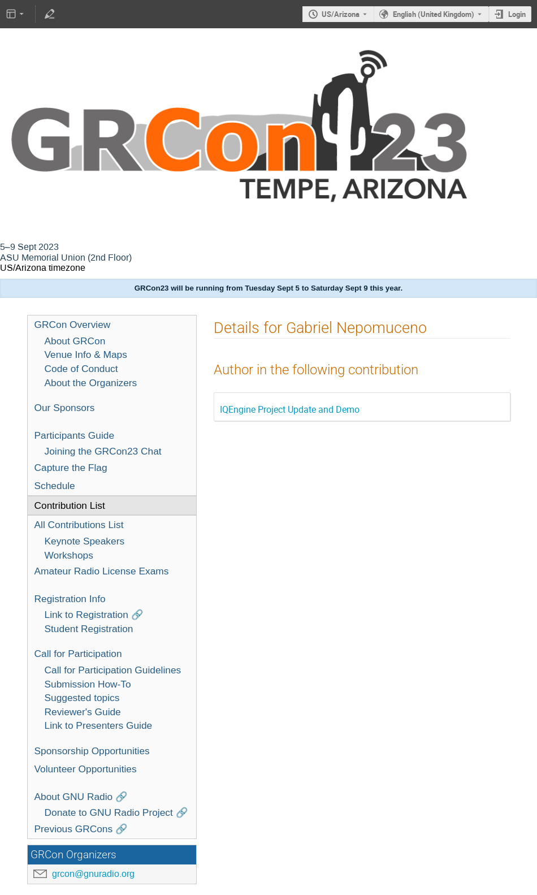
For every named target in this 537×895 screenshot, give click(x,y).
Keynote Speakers (85, 541)
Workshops (69, 555)
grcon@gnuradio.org (93, 874)
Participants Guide (74, 435)
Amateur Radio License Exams (101, 571)
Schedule (54, 485)
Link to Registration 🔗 (94, 614)
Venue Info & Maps (86, 354)
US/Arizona (341, 14)
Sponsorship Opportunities (92, 750)
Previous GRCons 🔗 (81, 829)
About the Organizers (91, 382)
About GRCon (75, 341)
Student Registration (89, 628)
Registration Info (70, 598)
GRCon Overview (72, 324)
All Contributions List (79, 524)
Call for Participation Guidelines (113, 670)
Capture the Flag (70, 467)
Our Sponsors (64, 407)
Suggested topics (82, 697)
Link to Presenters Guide (99, 725)
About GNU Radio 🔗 (81, 796)
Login (517, 14)
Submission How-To (88, 684)
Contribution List (69, 505)
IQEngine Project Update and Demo (290, 409)
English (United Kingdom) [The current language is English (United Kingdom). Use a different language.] (433, 14)
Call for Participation (78, 653)
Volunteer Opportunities (85, 769)
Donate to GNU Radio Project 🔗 (116, 812)
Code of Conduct (81, 368)
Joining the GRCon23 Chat (103, 451)
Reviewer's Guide (83, 711)
